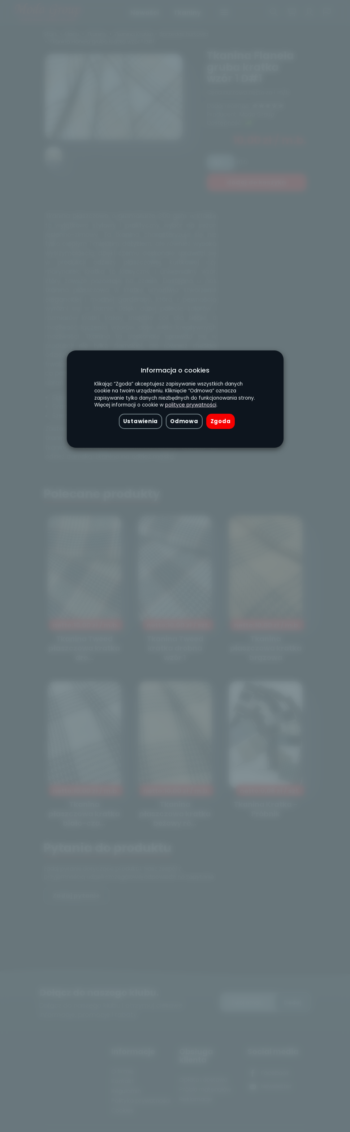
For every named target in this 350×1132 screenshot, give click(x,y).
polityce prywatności (190, 404)
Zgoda (221, 421)
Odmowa (184, 421)
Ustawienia (140, 421)
